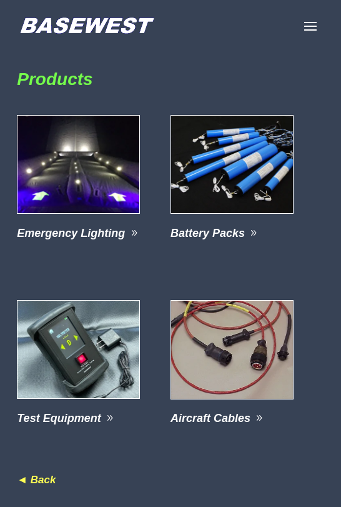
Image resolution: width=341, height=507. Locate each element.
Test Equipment (59, 418)
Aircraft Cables (210, 418)
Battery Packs (207, 233)
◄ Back (36, 480)
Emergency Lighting (71, 233)
